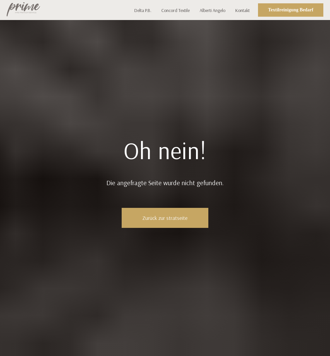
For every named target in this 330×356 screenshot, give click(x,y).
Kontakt (242, 10)
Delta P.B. (142, 10)
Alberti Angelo (212, 10)
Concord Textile (175, 10)
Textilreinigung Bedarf (290, 9)
